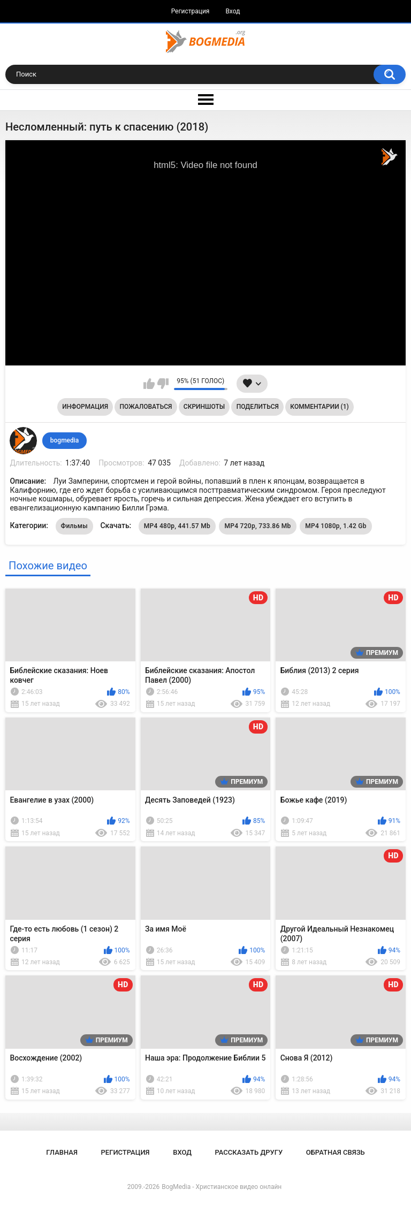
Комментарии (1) (319, 406)
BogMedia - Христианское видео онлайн (221, 1187)
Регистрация (190, 11)
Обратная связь (335, 1152)
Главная (62, 1152)
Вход (232, 11)
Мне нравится (149, 383)
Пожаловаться (146, 406)
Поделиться (258, 406)
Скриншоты (204, 406)
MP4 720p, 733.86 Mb (257, 526)
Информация (85, 406)
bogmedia (64, 440)
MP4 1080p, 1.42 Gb (336, 526)
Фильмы (74, 526)
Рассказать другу (249, 1152)
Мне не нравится (163, 383)
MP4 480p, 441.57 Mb (177, 526)
